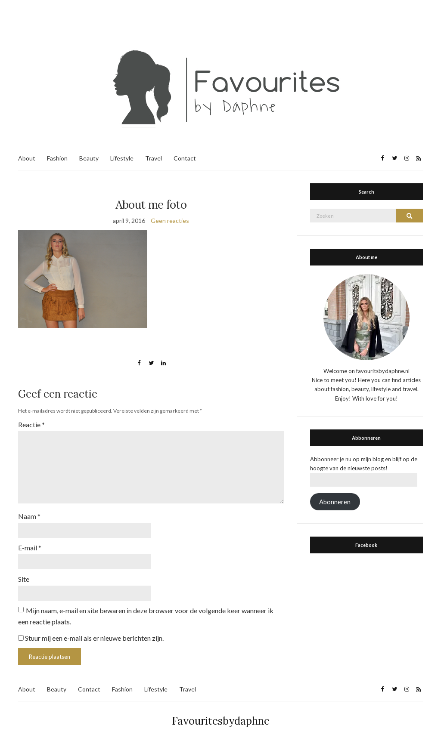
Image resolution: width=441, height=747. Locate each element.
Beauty (89, 158)
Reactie (31, 424)
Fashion (57, 158)
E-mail (29, 547)
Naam (29, 516)
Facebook (366, 545)
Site (23, 579)
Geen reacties (170, 220)
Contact (185, 158)
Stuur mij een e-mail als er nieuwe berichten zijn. (94, 638)
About (26, 158)
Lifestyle (122, 158)
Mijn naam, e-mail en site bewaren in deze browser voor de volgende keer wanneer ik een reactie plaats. (145, 616)
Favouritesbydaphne (221, 721)
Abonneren (335, 502)
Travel (153, 158)
